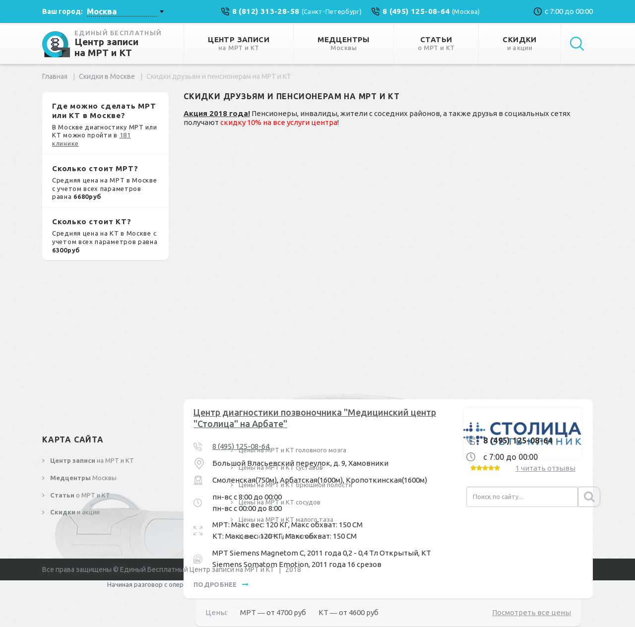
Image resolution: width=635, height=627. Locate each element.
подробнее (221, 584)
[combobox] (125, 11)
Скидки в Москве (107, 76)
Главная (54, 76)
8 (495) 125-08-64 (240, 446)
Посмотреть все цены (531, 612)
